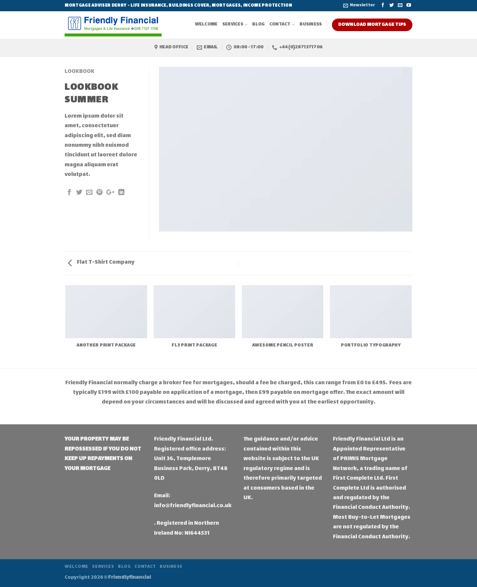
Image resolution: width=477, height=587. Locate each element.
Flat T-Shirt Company (101, 262)
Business (310, 24)
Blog (258, 24)
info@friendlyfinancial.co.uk (193, 506)
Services (235, 24)
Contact (282, 24)
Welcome (206, 24)
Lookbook (79, 72)
